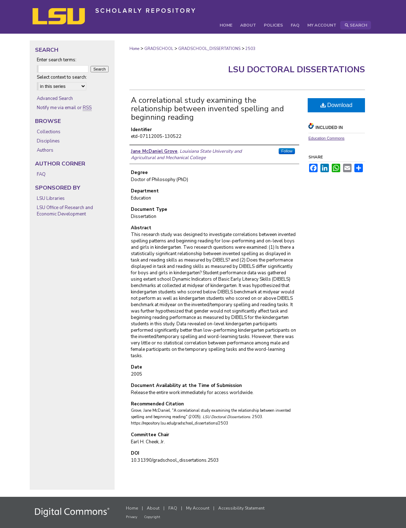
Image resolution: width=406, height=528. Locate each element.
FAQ (41, 174)
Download (336, 105)
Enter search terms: (56, 60)
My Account (197, 508)
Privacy (131, 517)
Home (134, 48)
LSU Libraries (51, 198)
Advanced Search (55, 98)
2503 (250, 48)
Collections (48, 132)
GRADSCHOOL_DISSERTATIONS (209, 48)
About (153, 508)
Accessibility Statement (241, 508)
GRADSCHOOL (158, 48)
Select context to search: (62, 77)
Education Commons (326, 138)
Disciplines (48, 141)
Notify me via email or (64, 108)
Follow (286, 151)
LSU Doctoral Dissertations (296, 69)
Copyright (152, 517)
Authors (45, 150)
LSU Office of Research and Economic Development (65, 210)
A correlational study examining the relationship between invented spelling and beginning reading (207, 109)
